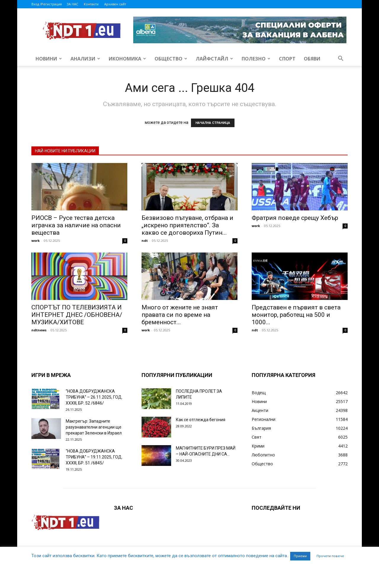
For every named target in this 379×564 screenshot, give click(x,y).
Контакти (91, 4)
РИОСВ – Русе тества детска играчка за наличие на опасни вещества (76, 225)
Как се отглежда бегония (200, 419)
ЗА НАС (72, 4)
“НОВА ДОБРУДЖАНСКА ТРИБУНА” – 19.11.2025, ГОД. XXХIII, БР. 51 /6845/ (94, 457)
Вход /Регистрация (46, 4)
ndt (145, 240)
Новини (49, 58)
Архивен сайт (115, 4)
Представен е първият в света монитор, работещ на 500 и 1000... (296, 315)
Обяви (312, 58)
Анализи (85, 58)
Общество (171, 58)
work (35, 240)
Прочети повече (330, 556)
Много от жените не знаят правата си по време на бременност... (180, 315)
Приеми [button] (300, 556)
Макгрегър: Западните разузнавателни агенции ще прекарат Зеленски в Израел (94, 427)
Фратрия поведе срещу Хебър (295, 217)
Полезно (256, 58)
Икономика (127, 58)
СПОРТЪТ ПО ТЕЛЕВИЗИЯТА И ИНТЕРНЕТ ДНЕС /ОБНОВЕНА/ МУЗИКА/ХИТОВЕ (76, 315)
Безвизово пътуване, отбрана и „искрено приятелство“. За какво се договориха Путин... (187, 225)
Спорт (287, 58)
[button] (340, 59)
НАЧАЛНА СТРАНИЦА (212, 123)
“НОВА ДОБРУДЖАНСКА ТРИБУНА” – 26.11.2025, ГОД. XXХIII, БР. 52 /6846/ (94, 397)
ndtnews (38, 330)
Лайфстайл (214, 58)
